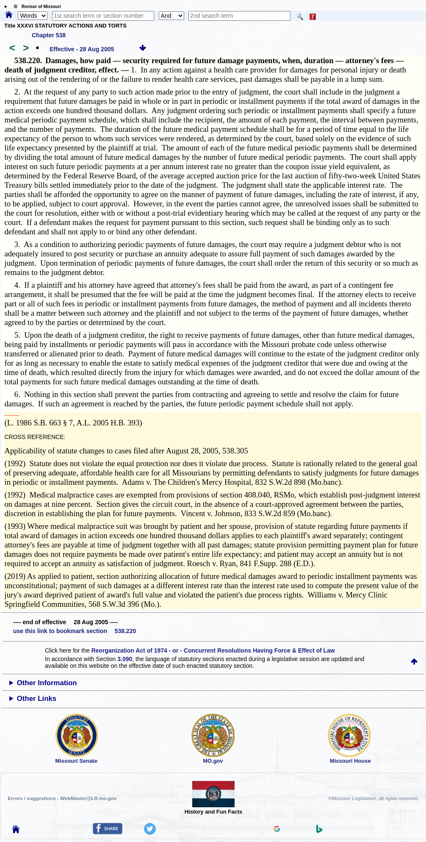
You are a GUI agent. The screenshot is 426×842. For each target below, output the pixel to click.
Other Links (36, 699)
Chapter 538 (49, 35)
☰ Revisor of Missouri (35, 6)
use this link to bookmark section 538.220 (74, 631)
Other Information (47, 683)
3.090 (124, 659)
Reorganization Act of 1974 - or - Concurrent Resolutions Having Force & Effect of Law (213, 650)
